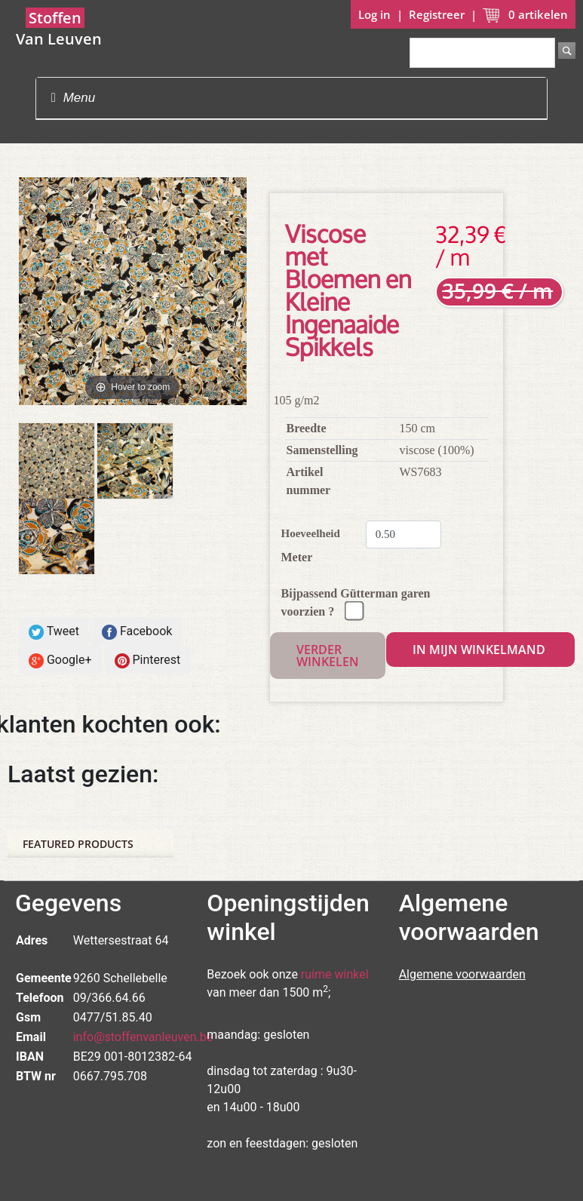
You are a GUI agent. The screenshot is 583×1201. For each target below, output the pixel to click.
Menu (73, 98)
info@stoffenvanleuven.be (143, 1037)
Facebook (137, 632)
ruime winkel (335, 974)
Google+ (60, 660)
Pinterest (148, 660)
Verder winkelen (327, 655)
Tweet (54, 632)
